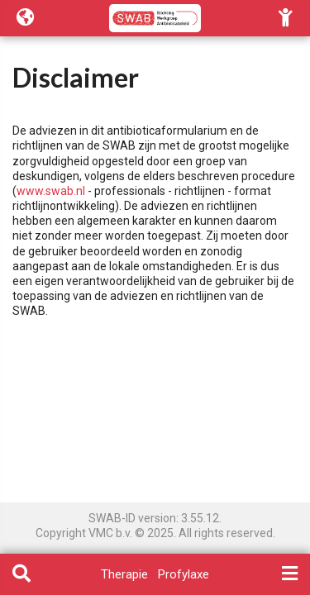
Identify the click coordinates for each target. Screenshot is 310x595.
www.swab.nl (51, 191)
